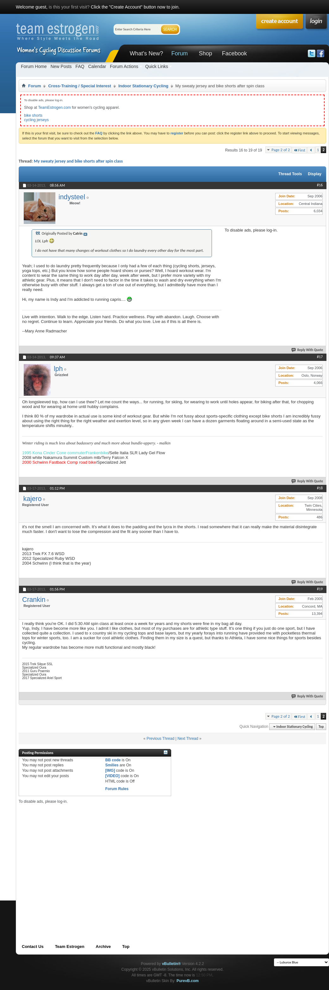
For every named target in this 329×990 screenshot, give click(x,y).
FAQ (80, 66)
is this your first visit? (69, 6)
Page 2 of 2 (280, 149)
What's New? (146, 53)
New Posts (61, 66)
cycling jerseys (36, 120)
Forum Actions (124, 66)
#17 (320, 357)
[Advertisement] (272, 272)
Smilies (112, 765)
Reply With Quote (307, 350)
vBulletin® (171, 964)
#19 (320, 589)
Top (321, 727)
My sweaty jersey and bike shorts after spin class (78, 161)
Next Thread (187, 738)
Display (314, 174)
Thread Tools (290, 174)
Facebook (234, 53)
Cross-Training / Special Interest (79, 86)
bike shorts (33, 115)
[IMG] (110, 770)
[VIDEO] (112, 776)
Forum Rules (116, 789)
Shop (205, 53)
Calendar (97, 66)
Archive (103, 946)
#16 (320, 185)
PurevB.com (188, 981)
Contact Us (33, 946)
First (299, 150)
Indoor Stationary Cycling (143, 86)
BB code (113, 760)
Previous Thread (160, 738)
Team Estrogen (69, 946)
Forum (179, 53)
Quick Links (156, 66)
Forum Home (34, 66)
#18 (320, 488)
